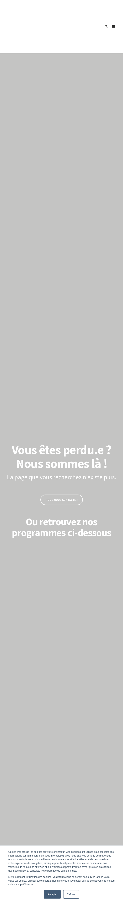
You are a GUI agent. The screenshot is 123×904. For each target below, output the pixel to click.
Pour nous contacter (62, 462)
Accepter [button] (52, 894)
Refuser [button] (71, 894)
